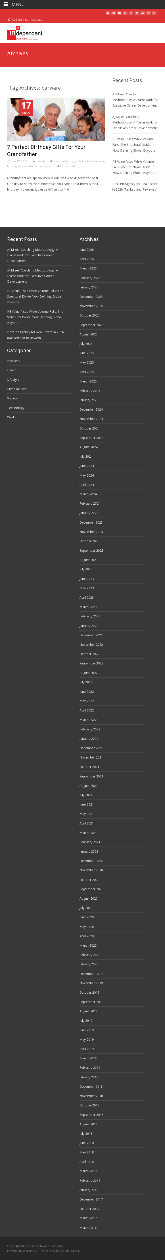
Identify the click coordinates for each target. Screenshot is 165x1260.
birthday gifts (15, 166)
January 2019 (88, 1077)
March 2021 (88, 832)
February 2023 (89, 616)
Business (13, 361)
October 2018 (89, 1105)
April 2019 (86, 1049)
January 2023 (88, 626)
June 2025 (86, 353)
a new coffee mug (63, 161)
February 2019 (89, 1067)
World (11, 417)
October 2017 (89, 1209)
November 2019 (91, 983)
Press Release (17, 389)
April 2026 (86, 259)
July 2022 (85, 682)
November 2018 (91, 1096)
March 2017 (88, 1218)
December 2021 (91, 748)
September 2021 (91, 776)
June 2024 (86, 466)
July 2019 (85, 1020)
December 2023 (91, 522)
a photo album (84, 161)
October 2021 (89, 767)
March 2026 (88, 268)
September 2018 (91, 1114)
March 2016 (88, 1227)
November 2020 (91, 870)
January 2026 (88, 287)
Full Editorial (67, 166)
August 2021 (88, 785)
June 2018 (86, 1143)
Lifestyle (40, 161)
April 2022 (86, 710)
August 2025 (88, 334)
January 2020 (88, 964)
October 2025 (89, 315)
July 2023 (85, 569)
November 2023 (91, 532)
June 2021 (86, 804)
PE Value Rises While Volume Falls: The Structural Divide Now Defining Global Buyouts (133, 144)
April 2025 (86, 372)
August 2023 (88, 560)
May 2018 (86, 1152)
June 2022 (86, 691)
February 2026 (89, 278)
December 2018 (91, 1086)
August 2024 (88, 447)
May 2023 (86, 588)
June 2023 (86, 579)
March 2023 (88, 607)
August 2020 (88, 898)
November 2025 (91, 306)
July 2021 (85, 795)
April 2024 (86, 485)
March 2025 (88, 381)
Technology (15, 408)
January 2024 (88, 513)
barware (99, 161)
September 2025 (91, 325)
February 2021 (89, 842)
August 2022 (88, 673)
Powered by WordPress (22, 1251)
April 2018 (86, 1161)
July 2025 (85, 343)
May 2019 (86, 1039)
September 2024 (91, 438)
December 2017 (91, 1199)
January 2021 (88, 851)
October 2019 (89, 992)
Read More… (17, 197)
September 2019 (91, 1002)
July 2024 (85, 456)
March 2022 (88, 719)
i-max (52, 1251)
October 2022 (89, 654)
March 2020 (88, 945)
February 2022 (89, 729)
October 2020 (89, 880)
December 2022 (91, 635)
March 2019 (88, 1058)
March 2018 (88, 1171)
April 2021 (86, 823)
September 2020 (91, 889)
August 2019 (88, 1011)
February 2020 (89, 955)
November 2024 (91, 419)
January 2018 (88, 1190)
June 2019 (86, 1030)
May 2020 (86, 927)
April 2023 (86, 597)
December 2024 (91, 409)
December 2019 (91, 974)
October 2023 (89, 541)
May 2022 (86, 701)
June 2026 (86, 249)
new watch (45, 166)
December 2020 (91, 861)
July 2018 (85, 1133)
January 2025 (88, 400)
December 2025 (91, 296)
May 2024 (86, 475)
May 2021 (86, 814)
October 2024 (89, 428)
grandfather (31, 166)
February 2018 (89, 1180)
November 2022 (91, 644)
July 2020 (85, 908)
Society (12, 398)
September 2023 (91, 550)
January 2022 (88, 738)
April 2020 (86, 936)
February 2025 (89, 390)
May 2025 (86, 362)
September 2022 (91, 663)
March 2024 (88, 494)
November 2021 (91, 757)
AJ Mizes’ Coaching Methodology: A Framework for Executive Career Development (135, 99)
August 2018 (88, 1124)
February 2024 (89, 503)
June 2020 (86, 917)
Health (12, 370)
